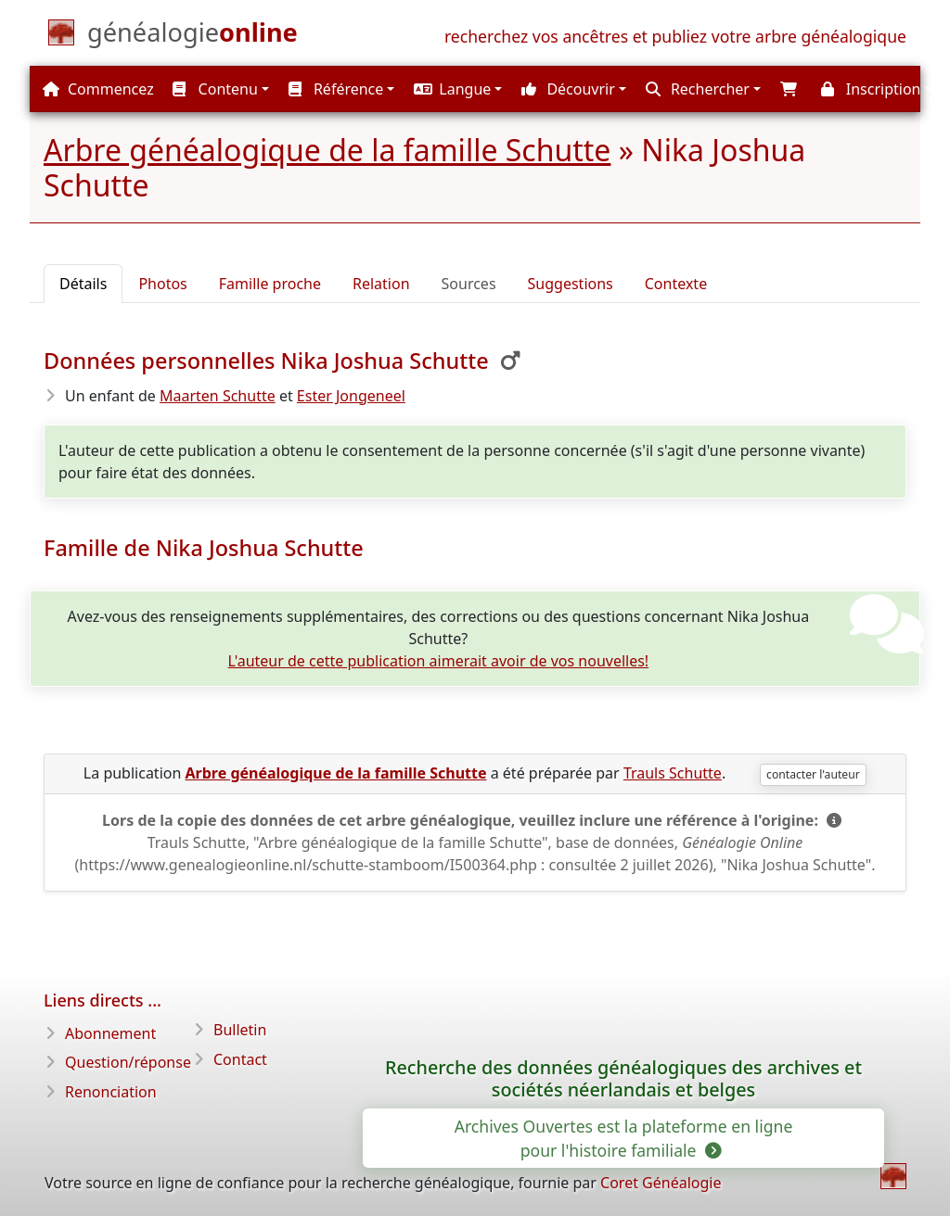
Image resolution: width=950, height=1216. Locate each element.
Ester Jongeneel (351, 396)
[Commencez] (192, 36)
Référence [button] (336, 89)
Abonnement (110, 1033)
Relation (381, 283)
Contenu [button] (215, 89)
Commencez (98, 89)
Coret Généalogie (660, 1182)
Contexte (676, 283)
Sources (469, 283)
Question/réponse (128, 1062)
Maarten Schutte (218, 396)
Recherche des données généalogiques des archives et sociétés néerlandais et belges (623, 1079)
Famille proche (270, 283)
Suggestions (570, 283)
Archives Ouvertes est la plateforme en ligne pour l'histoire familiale (624, 1138)
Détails (83, 283)
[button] (455, 89)
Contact (240, 1059)
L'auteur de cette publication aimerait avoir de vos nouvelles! (438, 661)
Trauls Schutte (672, 773)
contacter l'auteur (813, 774)
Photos (162, 283)
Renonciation (111, 1092)
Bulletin (239, 1030)
